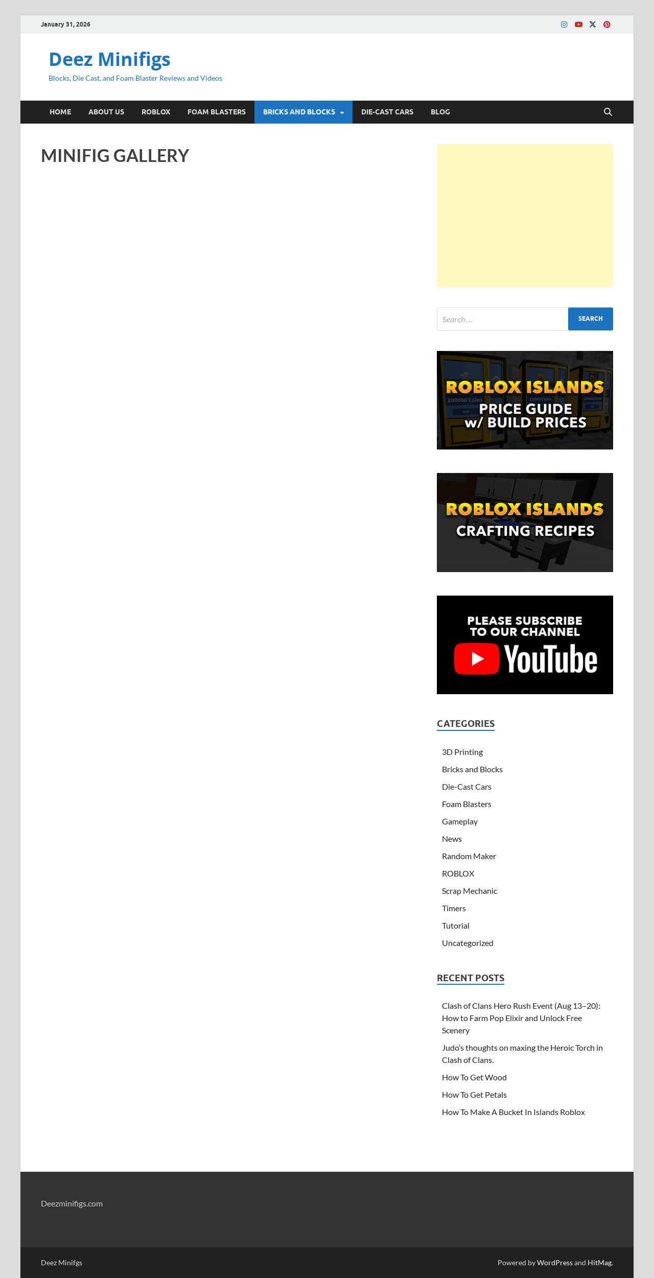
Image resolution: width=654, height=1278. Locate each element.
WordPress (555, 1262)
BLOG (440, 112)
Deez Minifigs (110, 59)
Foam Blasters (467, 804)
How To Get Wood (474, 1077)
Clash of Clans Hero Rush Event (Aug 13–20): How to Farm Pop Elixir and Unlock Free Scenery (521, 1018)
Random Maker (469, 856)
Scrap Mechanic (469, 890)
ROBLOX (156, 112)
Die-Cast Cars (467, 786)
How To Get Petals (474, 1094)
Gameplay (460, 821)
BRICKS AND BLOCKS (299, 112)
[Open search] (608, 112)
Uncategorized (468, 943)
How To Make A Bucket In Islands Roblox (513, 1112)
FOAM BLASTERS (217, 112)
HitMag (600, 1262)
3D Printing (462, 751)
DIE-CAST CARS (387, 112)
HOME (60, 112)
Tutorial (456, 925)
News (452, 838)
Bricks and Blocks (472, 769)
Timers (454, 908)
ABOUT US (106, 112)
